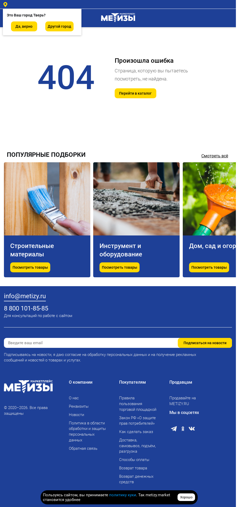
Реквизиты (78, 406)
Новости (76, 414)
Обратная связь (83, 448)
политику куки (122, 495)
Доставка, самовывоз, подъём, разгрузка (137, 446)
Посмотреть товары (30, 267)
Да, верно (23, 26)
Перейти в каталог (135, 93)
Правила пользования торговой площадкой (137, 404)
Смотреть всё (214, 155)
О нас (74, 398)
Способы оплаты (134, 459)
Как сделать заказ (136, 431)
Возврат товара (133, 468)
